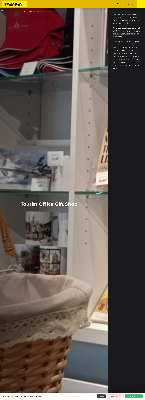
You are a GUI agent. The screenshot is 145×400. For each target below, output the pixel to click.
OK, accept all (134, 396)
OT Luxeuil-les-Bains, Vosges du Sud (2, 10)
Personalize (101, 396)
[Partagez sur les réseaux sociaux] (105, 11)
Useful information (33, 11)
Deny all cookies (115, 396)
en (126, 4)
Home (23, 11)
